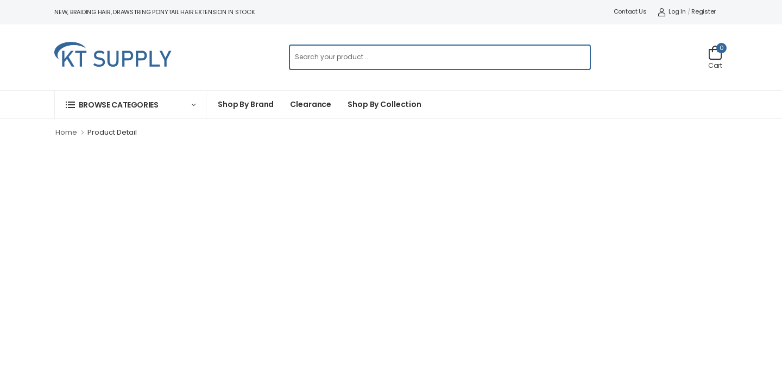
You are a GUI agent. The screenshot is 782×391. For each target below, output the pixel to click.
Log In (672, 11)
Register (703, 11)
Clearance (310, 104)
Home (66, 132)
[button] (130, 104)
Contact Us (630, 11)
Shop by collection (384, 104)
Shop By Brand (246, 104)
